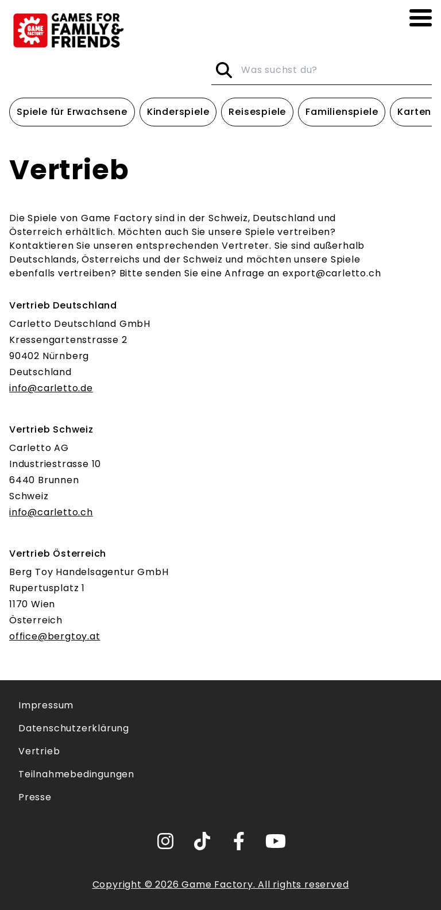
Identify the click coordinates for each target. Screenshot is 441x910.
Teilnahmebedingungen (76, 774)
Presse (35, 797)
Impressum (46, 705)
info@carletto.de (51, 388)
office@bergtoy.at (54, 636)
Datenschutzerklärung (73, 728)
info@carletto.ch (51, 512)
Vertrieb (39, 751)
